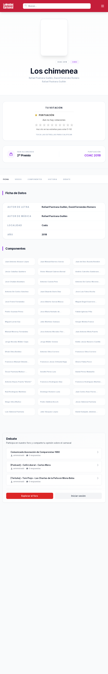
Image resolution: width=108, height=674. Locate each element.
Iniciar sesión (78, 496)
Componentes (35, 179)
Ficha (6, 179)
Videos (18, 179)
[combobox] (57, 6)
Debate (66, 179)
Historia (52, 179)
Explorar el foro (29, 496)
